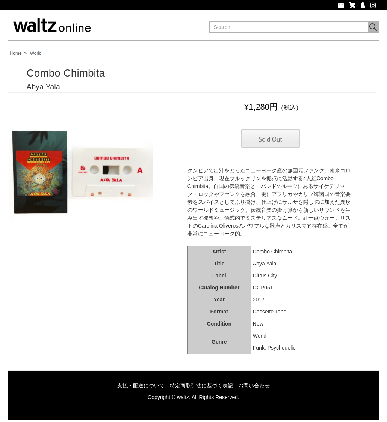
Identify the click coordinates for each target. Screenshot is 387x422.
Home (16, 53)
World (36, 53)
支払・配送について (141, 386)
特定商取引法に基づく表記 (201, 386)
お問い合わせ (254, 386)
